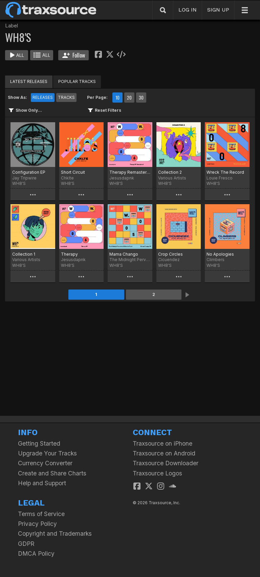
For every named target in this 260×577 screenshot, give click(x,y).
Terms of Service (41, 513)
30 (141, 97)
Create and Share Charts (52, 473)
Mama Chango (123, 254)
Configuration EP (28, 172)
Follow (73, 55)
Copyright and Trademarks (55, 533)
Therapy (69, 254)
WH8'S (19, 183)
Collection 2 (170, 172)
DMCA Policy (36, 553)
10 (117, 97)
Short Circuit (73, 172)
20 (129, 97)
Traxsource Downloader (165, 463)
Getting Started (39, 443)
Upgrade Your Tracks (47, 453)
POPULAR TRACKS (77, 81)
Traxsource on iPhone (162, 443)
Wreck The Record (225, 172)
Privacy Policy (37, 523)
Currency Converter (45, 463)
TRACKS (66, 97)
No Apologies (220, 254)
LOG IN (187, 9)
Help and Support (42, 483)
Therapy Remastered (130, 172)
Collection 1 (23, 254)
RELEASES (42, 97)
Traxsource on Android (164, 453)
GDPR (26, 543)
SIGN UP (218, 9)
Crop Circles (170, 254)
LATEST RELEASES (28, 81)
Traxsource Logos (157, 473)
